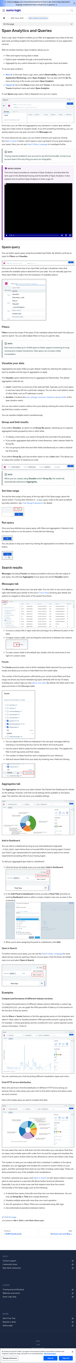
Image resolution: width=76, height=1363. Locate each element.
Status (38, 1341)
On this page (8, 24)
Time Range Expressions (32, 503)
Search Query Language (37, 144)
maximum (51, 397)
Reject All (66, 1358)
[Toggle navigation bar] (3, 10)
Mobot (16, 2)
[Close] (74, 3)
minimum (42, 397)
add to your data (39, 683)
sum (28, 397)
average (33, 397)
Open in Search (11, 141)
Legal (38, 1345)
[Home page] (4, 18)
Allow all (50, 1358)
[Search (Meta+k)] (72, 10)
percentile (62, 397)
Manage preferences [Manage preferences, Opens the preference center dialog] (10, 1358)
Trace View (43, 592)
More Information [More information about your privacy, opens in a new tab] (50, 1353)
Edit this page (9, 1217)
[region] (38, 1355)
